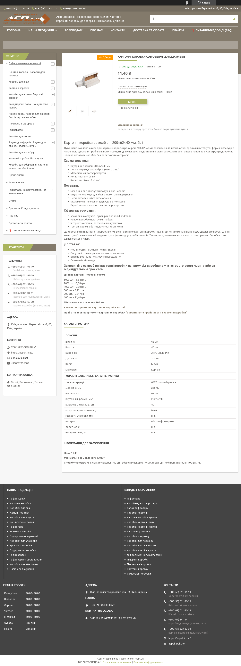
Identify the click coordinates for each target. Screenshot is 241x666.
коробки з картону (138, 536)
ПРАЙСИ (178, 30)
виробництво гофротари (142, 503)
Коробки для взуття (22, 517)
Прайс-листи (16, 175)
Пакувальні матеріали (22, 123)
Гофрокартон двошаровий (26, 559)
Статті (12, 200)
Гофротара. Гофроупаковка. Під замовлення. (27, 191)
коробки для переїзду (140, 540)
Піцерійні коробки (137, 559)
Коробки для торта (20, 136)
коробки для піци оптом (141, 545)
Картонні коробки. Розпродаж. (26, 158)
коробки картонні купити (142, 526)
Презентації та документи (24, 208)
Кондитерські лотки (22, 522)
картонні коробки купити (142, 517)
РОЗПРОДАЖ (73, 30)
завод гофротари (137, 508)
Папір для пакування (22, 569)
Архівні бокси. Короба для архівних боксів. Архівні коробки (29, 115)
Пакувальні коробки (139, 564)
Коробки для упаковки (23, 540)
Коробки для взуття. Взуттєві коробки (26, 96)
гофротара (133, 498)
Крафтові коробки (21, 545)
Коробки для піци (19, 81)
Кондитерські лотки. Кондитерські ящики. (28, 106)
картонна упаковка (138, 531)
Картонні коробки (19, 88)
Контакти (118, 30)
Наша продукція (41, 30)
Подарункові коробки (23, 550)
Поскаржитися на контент (117, 662)
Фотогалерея (16, 182)
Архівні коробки (19, 512)
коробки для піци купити (141, 550)
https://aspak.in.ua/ (22, 352)
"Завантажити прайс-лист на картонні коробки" (156, 312)
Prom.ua (139, 658)
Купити (132, 101)
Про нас (96, 30)
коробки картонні (137, 512)
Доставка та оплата (149, 30)
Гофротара (16, 526)
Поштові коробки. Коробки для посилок (27, 74)
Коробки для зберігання (24, 564)
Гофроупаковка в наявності (25, 63)
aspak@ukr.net (19, 357)
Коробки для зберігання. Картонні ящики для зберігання (28, 166)
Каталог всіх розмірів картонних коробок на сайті (95, 307)
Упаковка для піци (20, 531)
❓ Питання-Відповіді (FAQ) (212, 30)
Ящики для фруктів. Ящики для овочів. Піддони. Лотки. (27, 144)
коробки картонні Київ (140, 522)
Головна (14, 30)
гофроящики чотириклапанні (144, 554)
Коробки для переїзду (21, 152)
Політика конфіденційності (148, 662)
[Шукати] (234, 19)
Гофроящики (17, 498)
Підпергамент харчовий (24, 536)
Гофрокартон (16, 129)
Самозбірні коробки (139, 573)
